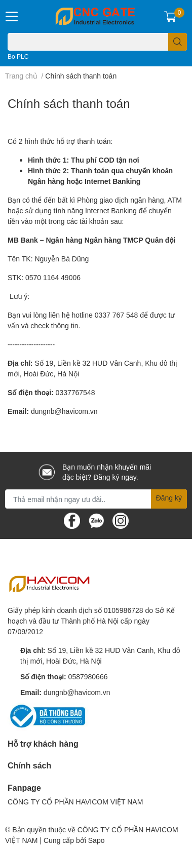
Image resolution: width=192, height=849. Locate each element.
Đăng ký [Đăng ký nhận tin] (169, 497)
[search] (177, 42)
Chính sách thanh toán (69, 103)
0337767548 (75, 392)
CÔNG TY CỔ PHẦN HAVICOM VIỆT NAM (75, 801)
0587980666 (88, 676)
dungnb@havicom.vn (64, 411)
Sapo (96, 840)
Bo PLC (18, 56)
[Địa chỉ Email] (96, 499)
